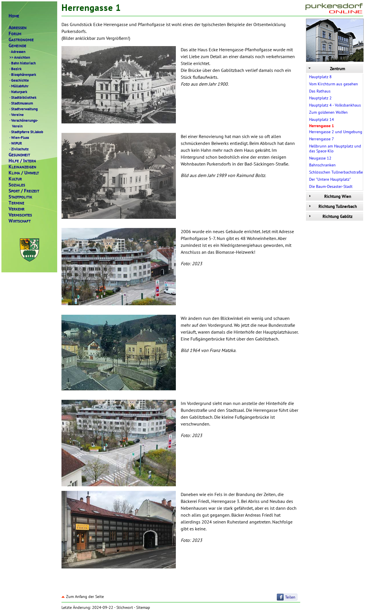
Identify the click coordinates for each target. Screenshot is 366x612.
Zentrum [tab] (326, 68)
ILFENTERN (22, 161)
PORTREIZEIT (24, 191)
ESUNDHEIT (19, 155)
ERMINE (16, 203)
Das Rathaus (320, 91)
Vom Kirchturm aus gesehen (333, 83)
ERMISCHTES (20, 215)
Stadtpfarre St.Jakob (26, 131)
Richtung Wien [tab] (329, 196)
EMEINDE (17, 46)
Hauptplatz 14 (321, 119)
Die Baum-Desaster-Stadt (331, 186)
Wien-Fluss (19, 137)
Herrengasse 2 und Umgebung (335, 131)
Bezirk (15, 68)
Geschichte (19, 80)
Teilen (290, 597)
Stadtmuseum (21, 103)
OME (14, 16)
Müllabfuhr (19, 85)
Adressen (17, 51)
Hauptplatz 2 (320, 98)
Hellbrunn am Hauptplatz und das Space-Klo (335, 148)
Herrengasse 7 (321, 138)
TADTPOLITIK (20, 197)
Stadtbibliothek (22, 97)
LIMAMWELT (24, 173)
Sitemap (143, 607)
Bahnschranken (322, 165)
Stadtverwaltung (23, 108)
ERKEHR (17, 209)
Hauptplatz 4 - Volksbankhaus (335, 105)
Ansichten (19, 57)
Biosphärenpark (22, 74)
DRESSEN (18, 28)
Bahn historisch (22, 63)
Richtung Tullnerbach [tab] (332, 206)
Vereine (16, 114)
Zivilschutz (19, 148)
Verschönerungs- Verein (23, 123)
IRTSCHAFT (20, 221)
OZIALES (17, 185)
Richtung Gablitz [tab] (330, 216)
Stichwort (124, 607)
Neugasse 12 (320, 158)
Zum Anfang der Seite (82, 596)
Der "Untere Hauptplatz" (330, 179)
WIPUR (15, 143)
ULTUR (15, 179)
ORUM (15, 34)
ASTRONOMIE (21, 40)
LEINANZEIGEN (22, 167)
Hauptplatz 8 (320, 76)
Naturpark (18, 91)
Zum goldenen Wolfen (328, 112)
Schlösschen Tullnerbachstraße (336, 172)
